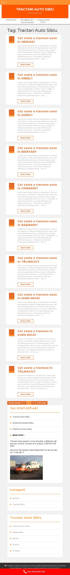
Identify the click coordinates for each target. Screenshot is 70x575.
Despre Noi (18, 532)
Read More (25, 65)
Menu (3, 2)
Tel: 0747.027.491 (34, 572)
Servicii (16, 498)
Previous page (15, 403)
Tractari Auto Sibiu (35, 9)
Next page (41, 403)
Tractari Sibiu (19, 504)
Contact (16, 551)
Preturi (16, 544)
